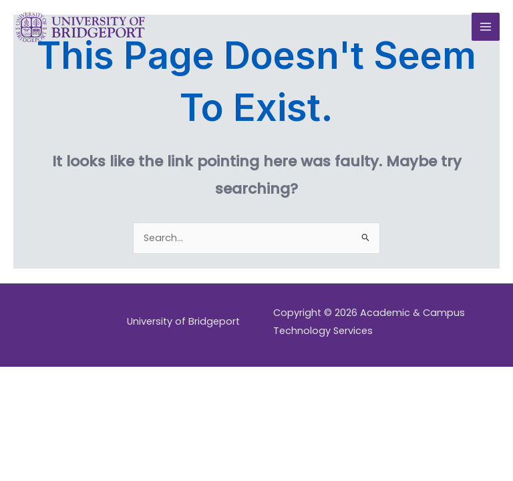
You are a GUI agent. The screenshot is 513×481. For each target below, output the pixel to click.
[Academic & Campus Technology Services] (80, 27)
